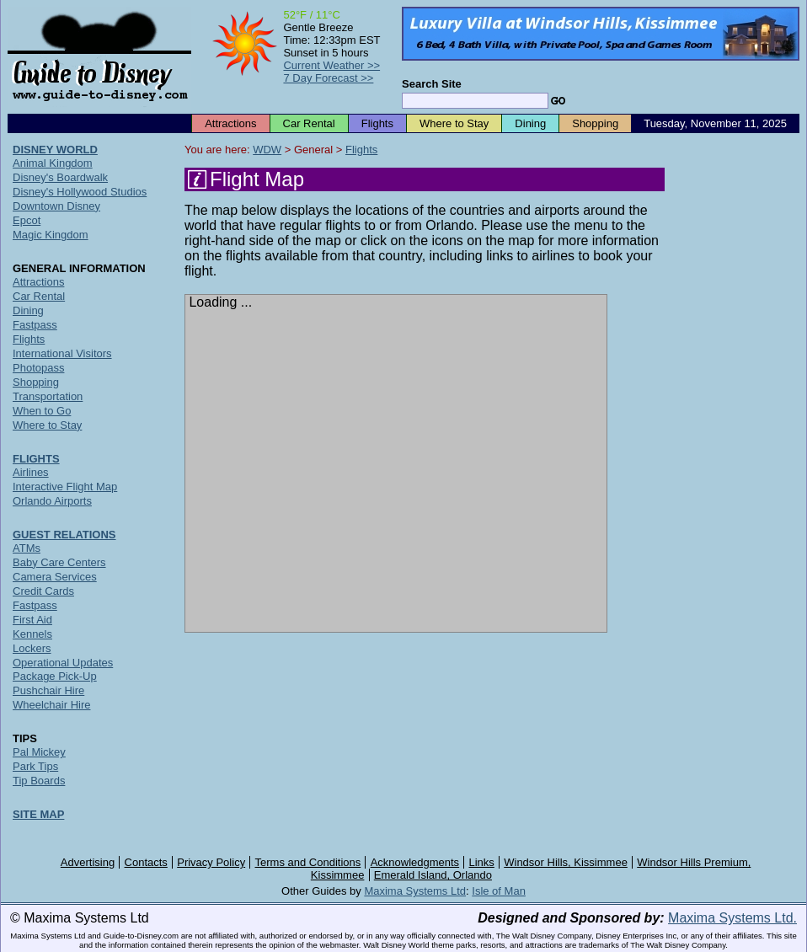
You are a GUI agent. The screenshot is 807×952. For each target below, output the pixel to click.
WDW (267, 149)
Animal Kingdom (53, 163)
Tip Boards (39, 780)
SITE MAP (38, 814)
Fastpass (35, 324)
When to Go (42, 410)
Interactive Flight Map (65, 486)
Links (481, 862)
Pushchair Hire (48, 690)
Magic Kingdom (50, 234)
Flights (377, 123)
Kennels (32, 634)
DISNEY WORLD (55, 149)
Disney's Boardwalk (60, 177)
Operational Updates (63, 662)
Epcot (26, 220)
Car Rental (309, 123)
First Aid (32, 619)
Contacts (146, 862)
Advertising (88, 862)
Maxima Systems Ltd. (732, 918)
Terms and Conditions (308, 862)
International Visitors (62, 353)
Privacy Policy (211, 862)
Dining (530, 123)
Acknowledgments (415, 862)
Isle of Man (499, 891)
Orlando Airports (52, 501)
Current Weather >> (331, 65)
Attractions (230, 123)
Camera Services (55, 576)
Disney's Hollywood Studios (80, 191)
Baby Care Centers (59, 562)
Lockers (32, 648)
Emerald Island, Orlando (433, 875)
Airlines (31, 472)
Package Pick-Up (55, 676)
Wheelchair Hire (51, 704)
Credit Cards (43, 591)
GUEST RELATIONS (64, 534)
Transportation (48, 396)
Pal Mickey (39, 752)
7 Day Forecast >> (328, 78)
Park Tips (35, 766)
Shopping (595, 123)
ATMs (26, 548)
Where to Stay (454, 123)
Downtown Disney (56, 206)
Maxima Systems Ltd (415, 891)
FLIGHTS (36, 458)
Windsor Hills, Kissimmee (566, 862)
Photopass (38, 367)
